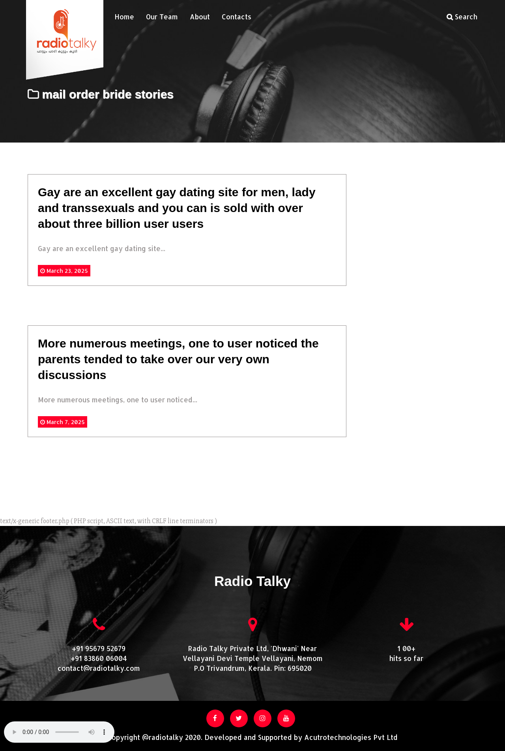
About (200, 16)
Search (462, 16)
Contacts (236, 16)
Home (124, 16)
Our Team (162, 16)
